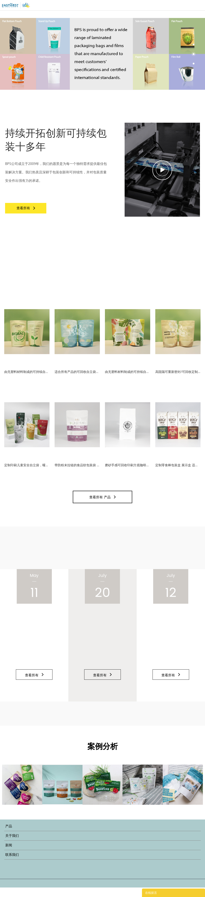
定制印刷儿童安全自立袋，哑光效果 (27, 472)
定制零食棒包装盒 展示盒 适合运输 (178, 472)
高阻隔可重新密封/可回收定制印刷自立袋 (178, 375)
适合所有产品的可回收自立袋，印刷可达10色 (77, 375)
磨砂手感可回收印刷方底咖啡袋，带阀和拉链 (127, 472)
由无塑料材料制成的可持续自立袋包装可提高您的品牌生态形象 (27, 375)
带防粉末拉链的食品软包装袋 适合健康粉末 (77, 472)
